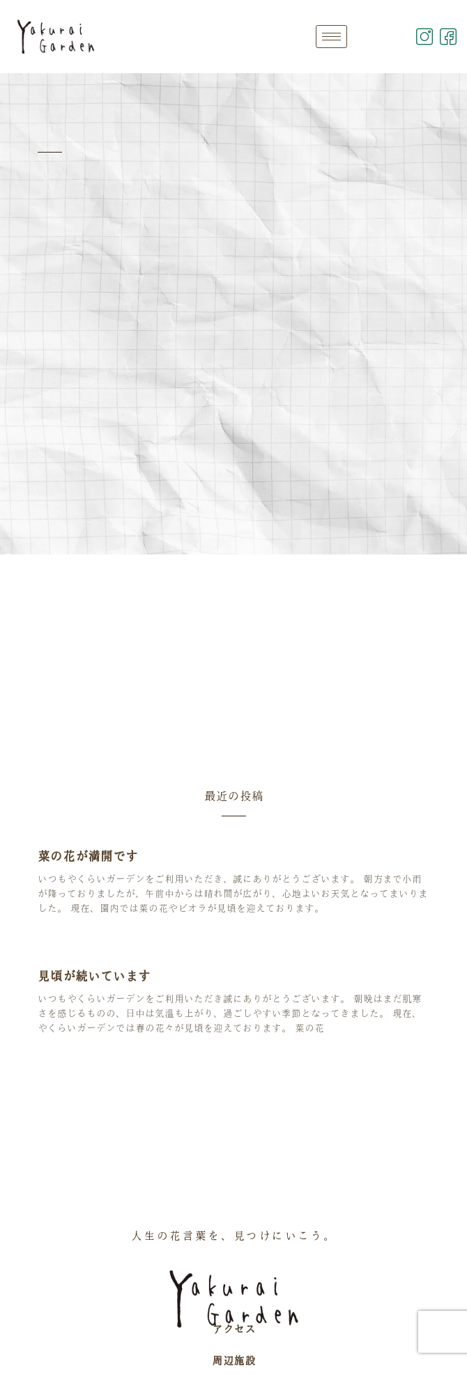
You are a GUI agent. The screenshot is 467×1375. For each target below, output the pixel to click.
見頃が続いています (94, 976)
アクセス (233, 1329)
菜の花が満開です (88, 856)
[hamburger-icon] (331, 36)
